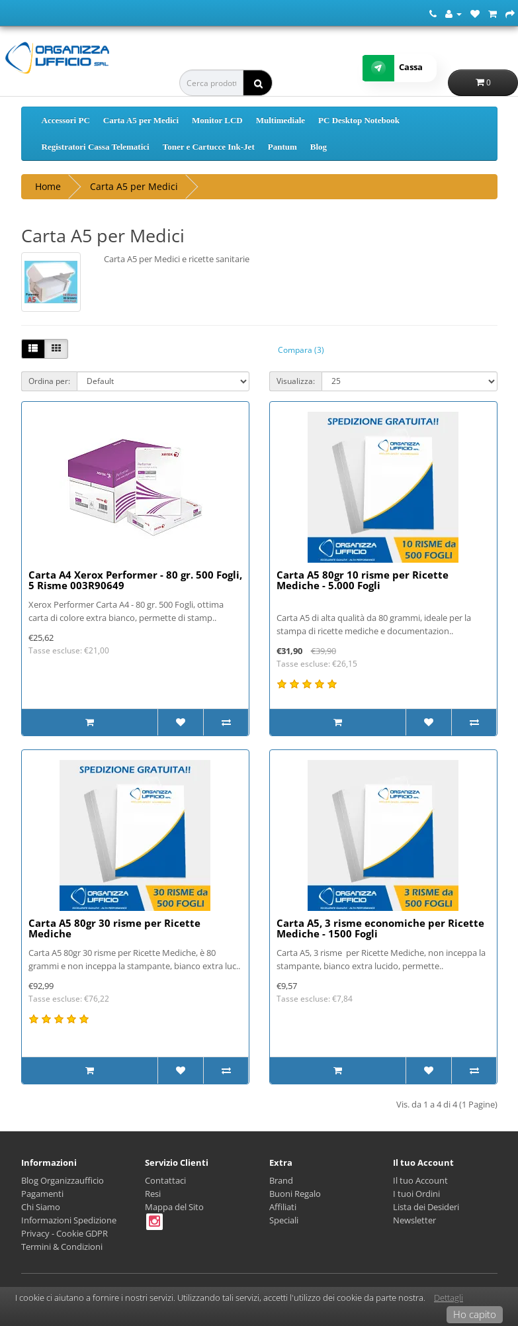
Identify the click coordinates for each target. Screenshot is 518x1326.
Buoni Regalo (295, 1194)
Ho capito (474, 1314)
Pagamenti (42, 1194)
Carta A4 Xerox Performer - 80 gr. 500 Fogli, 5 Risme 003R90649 (135, 580)
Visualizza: (296, 381)
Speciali (283, 1220)
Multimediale (280, 120)
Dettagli (448, 1297)
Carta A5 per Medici (141, 120)
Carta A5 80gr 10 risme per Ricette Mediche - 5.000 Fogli (363, 580)
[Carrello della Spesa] (492, 13)
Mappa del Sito (174, 1207)
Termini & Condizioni (62, 1247)
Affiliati (282, 1207)
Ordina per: (49, 381)
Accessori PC (66, 120)
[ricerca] (258, 83)
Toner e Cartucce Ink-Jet (209, 147)
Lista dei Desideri (426, 1207)
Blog (318, 147)
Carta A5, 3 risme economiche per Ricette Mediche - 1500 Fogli (380, 928)
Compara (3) (301, 349)
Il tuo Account (420, 1180)
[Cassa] (510, 13)
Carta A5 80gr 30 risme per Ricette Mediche (114, 928)
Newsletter (414, 1220)
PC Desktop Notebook (359, 120)
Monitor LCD (217, 120)
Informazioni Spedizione (68, 1220)
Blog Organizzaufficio (62, 1180)
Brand (281, 1180)
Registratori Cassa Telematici (96, 147)
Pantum (282, 147)
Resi (153, 1194)
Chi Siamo (40, 1207)
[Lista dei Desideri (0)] (475, 13)
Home (48, 186)
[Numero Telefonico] (433, 13)
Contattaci (165, 1180)
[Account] (453, 13)
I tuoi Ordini (416, 1194)
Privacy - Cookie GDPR (64, 1233)
